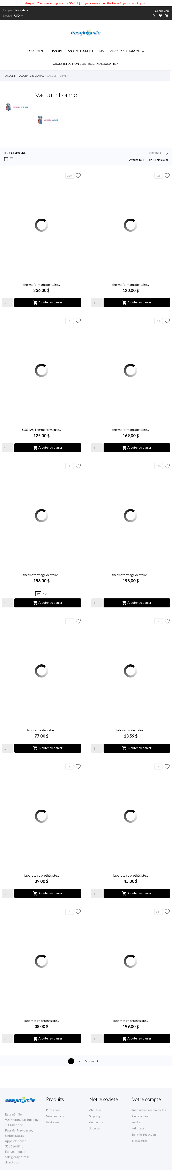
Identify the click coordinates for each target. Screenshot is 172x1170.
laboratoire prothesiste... (41, 1020)
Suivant (92, 1061)
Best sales (52, 1122)
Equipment (36, 50)
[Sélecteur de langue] (22, 10)
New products (55, 1116)
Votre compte (146, 1099)
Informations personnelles (149, 1110)
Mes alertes (139, 1140)
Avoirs (136, 1122)
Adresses (138, 1128)
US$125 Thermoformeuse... (41, 429)
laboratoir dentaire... (41, 730)
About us (95, 1110)
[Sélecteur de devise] (19, 15)
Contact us (96, 1122)
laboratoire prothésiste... (41, 875)
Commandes (140, 1116)
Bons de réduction (144, 1134)
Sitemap (94, 1128)
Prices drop (53, 1110)
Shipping (94, 1116)
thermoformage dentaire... (41, 284)
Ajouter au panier (47, 302)
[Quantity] (7, 302)
